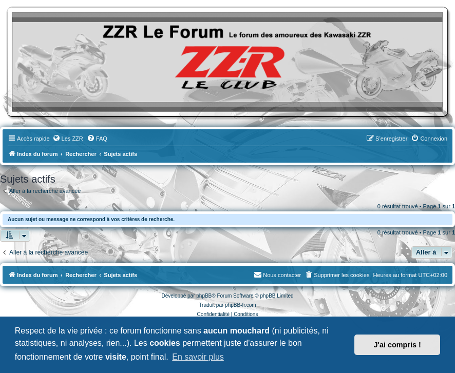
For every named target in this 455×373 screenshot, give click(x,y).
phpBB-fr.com (240, 305)
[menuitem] (67, 138)
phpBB (204, 296)
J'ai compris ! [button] (397, 345)
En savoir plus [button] (198, 356)
